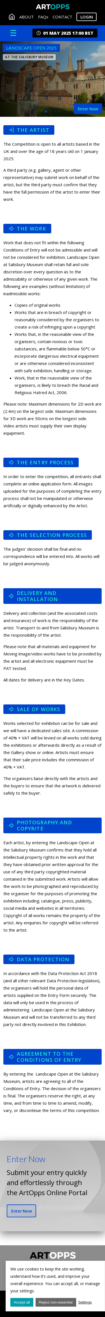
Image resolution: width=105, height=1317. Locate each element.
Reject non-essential (56, 1302)
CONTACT (62, 17)
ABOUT (26, 17)
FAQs (43, 17)
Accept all (22, 1302)
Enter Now (21, 1211)
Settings (85, 1302)
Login (86, 17)
